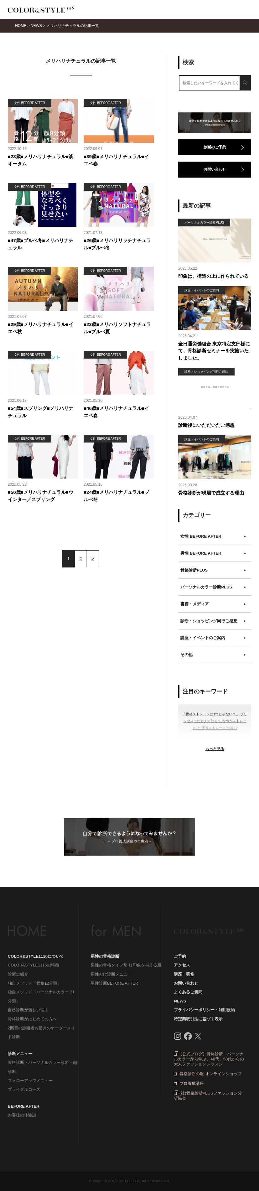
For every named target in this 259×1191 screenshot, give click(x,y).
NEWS (180, 1001)
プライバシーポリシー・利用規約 (204, 1009)
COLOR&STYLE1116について (36, 956)
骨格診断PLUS (213, 570)
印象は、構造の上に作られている (213, 276)
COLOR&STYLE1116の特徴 (33, 965)
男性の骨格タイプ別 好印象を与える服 (126, 965)
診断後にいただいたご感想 (206, 425)
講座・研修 (184, 974)
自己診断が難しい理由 (28, 1009)
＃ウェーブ (228, 739)
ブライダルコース (24, 1089)
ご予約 (180, 956)
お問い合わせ (215, 169)
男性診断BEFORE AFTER (114, 983)
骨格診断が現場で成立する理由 (211, 492)
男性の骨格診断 (105, 956)
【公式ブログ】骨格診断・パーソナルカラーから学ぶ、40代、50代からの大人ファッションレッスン (209, 1059)
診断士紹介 (18, 974)
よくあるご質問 (188, 992)
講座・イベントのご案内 (213, 638)
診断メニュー (20, 1053)
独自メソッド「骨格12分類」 (34, 983)
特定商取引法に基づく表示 (198, 1019)
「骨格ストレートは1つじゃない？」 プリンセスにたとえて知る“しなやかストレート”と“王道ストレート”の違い (214, 721)
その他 (213, 655)
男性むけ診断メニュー (111, 974)
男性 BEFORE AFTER (213, 553)
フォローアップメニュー (30, 1080)
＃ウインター (203, 739)
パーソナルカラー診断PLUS (213, 587)
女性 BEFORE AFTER (213, 536)
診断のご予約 (215, 147)
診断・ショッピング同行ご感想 (213, 621)
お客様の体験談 (22, 1115)
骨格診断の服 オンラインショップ (207, 1073)
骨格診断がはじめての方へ (32, 1019)
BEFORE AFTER (23, 1106)
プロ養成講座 (189, 1083)
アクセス (182, 965)
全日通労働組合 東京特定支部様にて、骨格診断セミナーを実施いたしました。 (214, 350)
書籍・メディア (213, 604)
